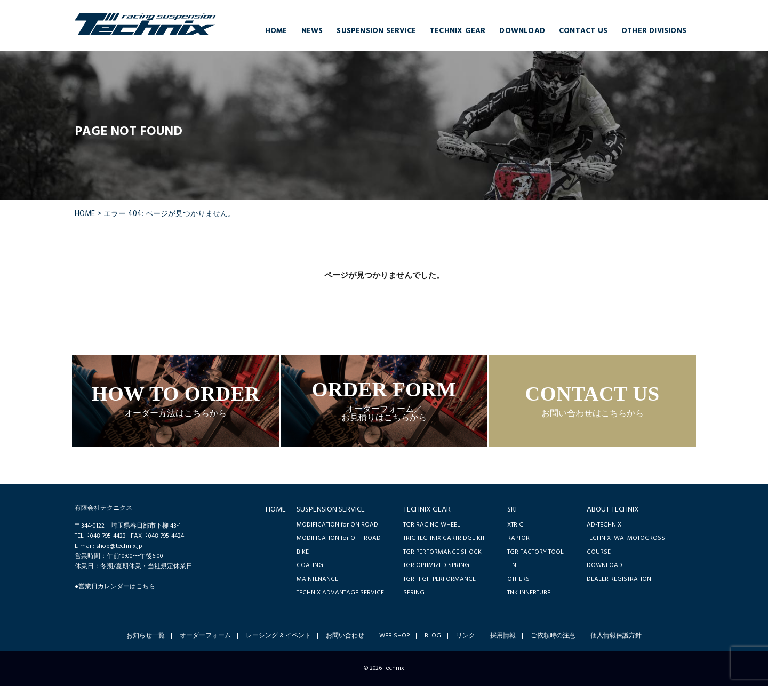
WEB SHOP (394, 636)
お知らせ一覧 (145, 636)
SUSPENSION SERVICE (376, 31)
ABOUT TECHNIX (613, 510)
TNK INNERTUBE (528, 592)
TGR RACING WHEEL (431, 525)
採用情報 (503, 636)
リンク (465, 636)
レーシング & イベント (278, 636)
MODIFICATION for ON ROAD (337, 525)
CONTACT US (583, 31)
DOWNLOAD (522, 31)
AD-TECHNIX (604, 525)
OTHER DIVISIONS (653, 31)
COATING (310, 565)
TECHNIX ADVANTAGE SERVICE (340, 592)
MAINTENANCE (317, 579)
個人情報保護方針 (616, 636)
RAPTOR (518, 538)
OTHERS (518, 579)
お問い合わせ (345, 636)
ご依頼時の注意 (553, 636)
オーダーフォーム (205, 636)
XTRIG (515, 525)
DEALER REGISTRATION (619, 579)
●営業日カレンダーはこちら (115, 586)
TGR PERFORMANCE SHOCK (442, 552)
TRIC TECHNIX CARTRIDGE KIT (444, 538)
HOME (276, 31)
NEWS (312, 31)
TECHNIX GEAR (457, 31)
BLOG (433, 636)
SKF (513, 510)
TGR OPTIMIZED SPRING (436, 565)
